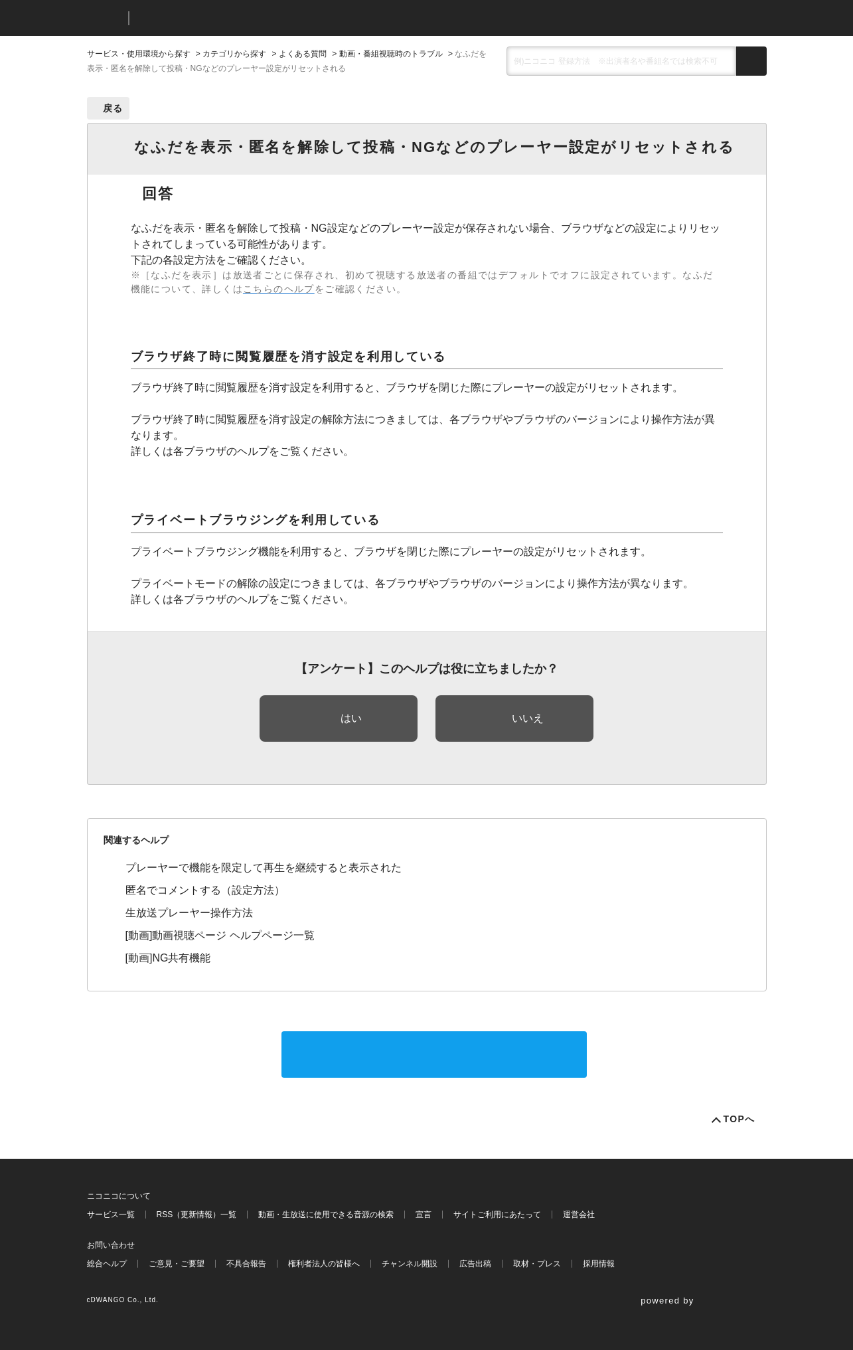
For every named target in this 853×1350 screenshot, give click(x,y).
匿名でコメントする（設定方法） (205, 890)
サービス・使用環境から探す (139, 53)
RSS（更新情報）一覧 (197, 1214)
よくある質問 (303, 53)
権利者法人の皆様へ (324, 1263)
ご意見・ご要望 (176, 1263)
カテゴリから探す (234, 53)
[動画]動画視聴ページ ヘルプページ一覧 (220, 935)
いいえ (528, 718)
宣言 (423, 1214)
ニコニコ (104, 18)
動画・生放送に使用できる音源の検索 (326, 1214)
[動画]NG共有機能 (168, 958)
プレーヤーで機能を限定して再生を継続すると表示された (263, 867)
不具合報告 (246, 1263)
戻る (113, 108)
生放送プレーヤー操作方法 (189, 912)
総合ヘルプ (107, 1263)
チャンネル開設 (409, 1263)
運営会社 (579, 1214)
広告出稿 (475, 1263)
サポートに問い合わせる (434, 1054)
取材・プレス (537, 1263)
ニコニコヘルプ (209, 18)
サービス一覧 (111, 1214)
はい (351, 718)
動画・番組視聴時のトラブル (391, 53)
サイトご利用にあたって (497, 1214)
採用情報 (599, 1263)
